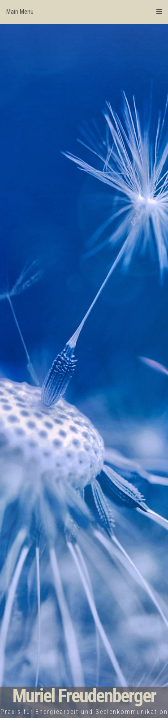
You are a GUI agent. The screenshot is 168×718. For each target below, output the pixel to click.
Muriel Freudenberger (84, 696)
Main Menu (84, 11)
